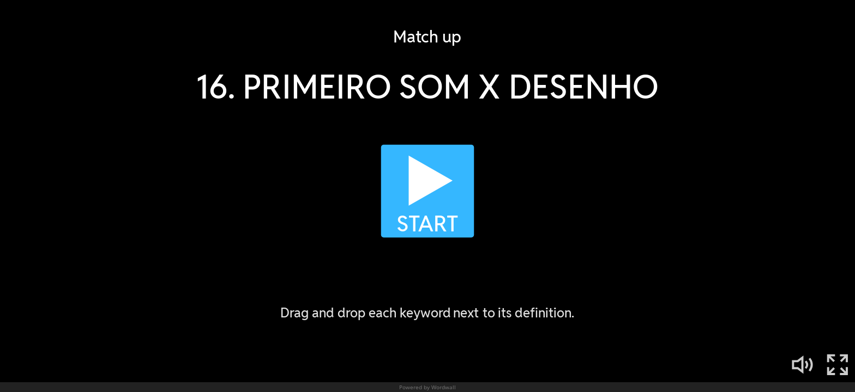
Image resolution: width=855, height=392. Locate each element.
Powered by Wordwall (427, 387)
